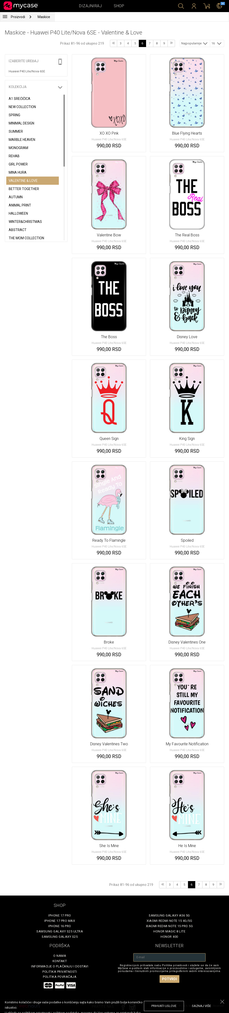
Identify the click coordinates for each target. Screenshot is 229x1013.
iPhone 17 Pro (59, 915)
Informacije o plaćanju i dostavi (59, 966)
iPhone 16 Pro (59, 926)
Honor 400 (169, 936)
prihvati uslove (163, 1006)
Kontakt (60, 961)
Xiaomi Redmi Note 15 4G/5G (169, 921)
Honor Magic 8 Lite (169, 931)
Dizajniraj (90, 6)
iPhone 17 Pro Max (59, 921)
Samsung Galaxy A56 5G (169, 915)
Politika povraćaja (59, 977)
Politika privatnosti (59, 971)
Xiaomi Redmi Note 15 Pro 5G (169, 926)
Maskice (44, 17)
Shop (119, 6)
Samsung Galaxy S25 (60, 936)
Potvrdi (169, 979)
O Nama (59, 956)
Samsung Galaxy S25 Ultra (59, 931)
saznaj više (201, 1006)
